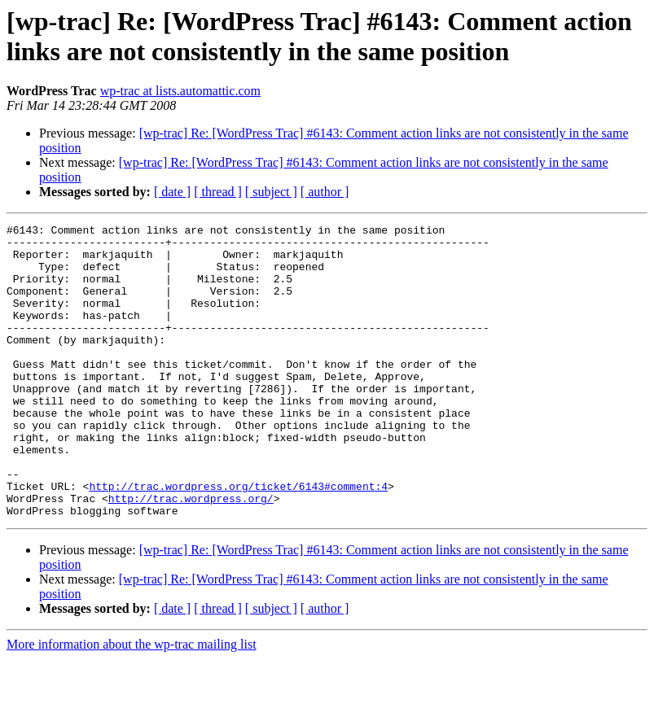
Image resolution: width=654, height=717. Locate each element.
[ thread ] (218, 192)
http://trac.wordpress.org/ (191, 554)
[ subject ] (271, 192)
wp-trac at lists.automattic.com (180, 91)
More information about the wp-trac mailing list (132, 703)
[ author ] (325, 192)
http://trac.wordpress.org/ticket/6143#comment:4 (238, 539)
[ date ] (172, 192)
